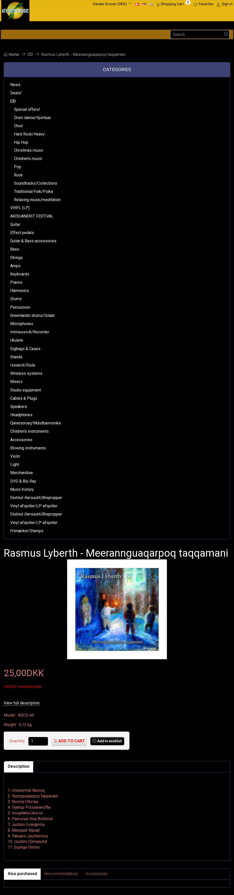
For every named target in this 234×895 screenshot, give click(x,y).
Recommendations (61, 873)
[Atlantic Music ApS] (15, 9)
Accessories (97, 873)
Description (18, 766)
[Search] (226, 34)
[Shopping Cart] (173, 4)
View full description (22, 703)
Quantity (17, 741)
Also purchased (22, 873)
